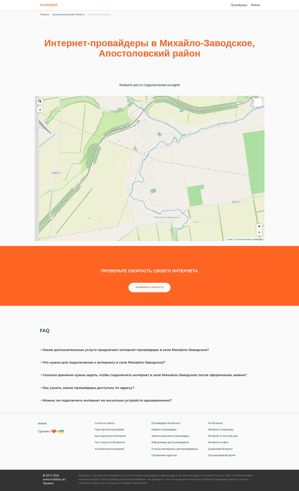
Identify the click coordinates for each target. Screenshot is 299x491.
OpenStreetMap (244, 239)
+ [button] (259, 227)
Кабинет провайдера (164, 429)
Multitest (49, 5)
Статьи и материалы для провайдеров (175, 448)
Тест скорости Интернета (110, 442)
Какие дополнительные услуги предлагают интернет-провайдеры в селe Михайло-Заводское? (126, 350)
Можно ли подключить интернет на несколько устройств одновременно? (107, 400)
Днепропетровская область (69, 14)
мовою (42, 423)
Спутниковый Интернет (222, 455)
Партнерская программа (109, 429)
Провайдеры (239, 5)
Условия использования (109, 448)
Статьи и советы (105, 423)
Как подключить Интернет (110, 435)
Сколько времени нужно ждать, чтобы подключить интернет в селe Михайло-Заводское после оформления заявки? (145, 375)
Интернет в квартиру (220, 429)
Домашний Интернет (220, 448)
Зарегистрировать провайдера (170, 435)
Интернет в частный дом (223, 435)
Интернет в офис (218, 442)
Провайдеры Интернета (166, 423)
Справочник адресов (164, 455)
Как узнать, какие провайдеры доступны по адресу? (88, 388)
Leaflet (229, 239)
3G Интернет (215, 423)
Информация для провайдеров (170, 442)
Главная (44, 14)
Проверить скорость (149, 287)
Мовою (255, 5)
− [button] (259, 233)
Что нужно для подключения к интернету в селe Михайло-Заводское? (104, 362)
